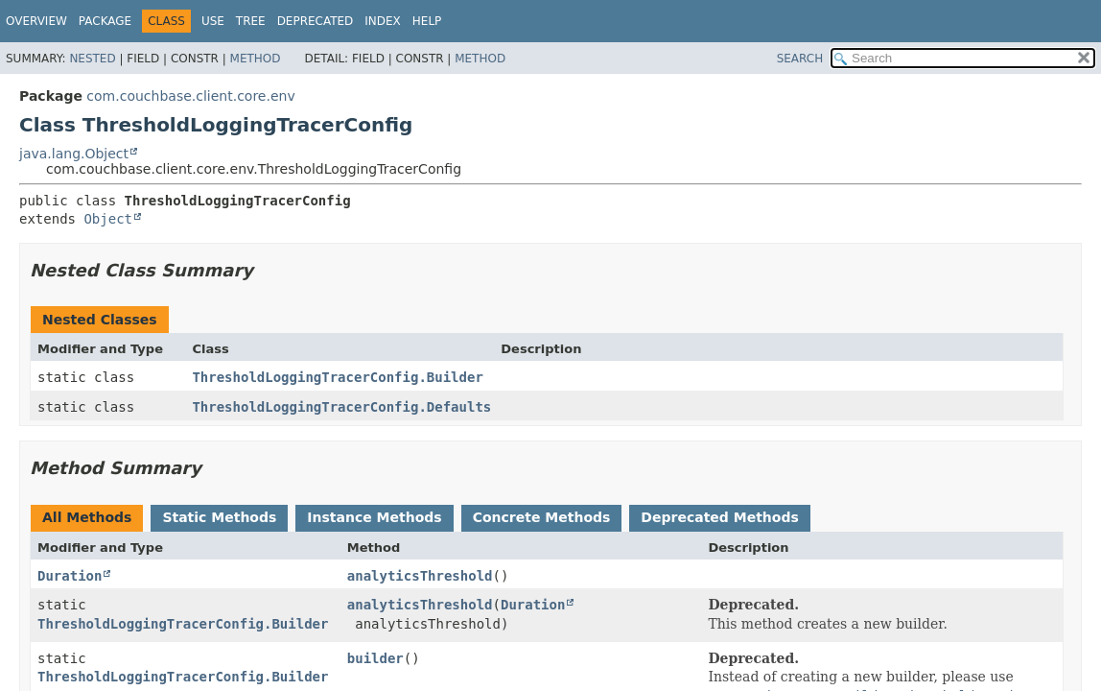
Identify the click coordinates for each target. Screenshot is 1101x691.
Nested (92, 58)
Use (212, 21)
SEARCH (800, 58)
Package (105, 21)
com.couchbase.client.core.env (190, 96)
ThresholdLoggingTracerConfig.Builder (337, 377)
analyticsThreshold (420, 576)
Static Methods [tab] (219, 517)
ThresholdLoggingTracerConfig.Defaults (341, 407)
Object (107, 218)
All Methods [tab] (86, 517)
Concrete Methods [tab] (542, 517)
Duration (69, 576)
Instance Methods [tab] (374, 517)
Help (427, 21)
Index (382, 21)
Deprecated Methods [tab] (719, 517)
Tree (251, 21)
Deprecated (315, 21)
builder (375, 658)
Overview (36, 21)
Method (255, 58)
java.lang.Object (74, 153)
